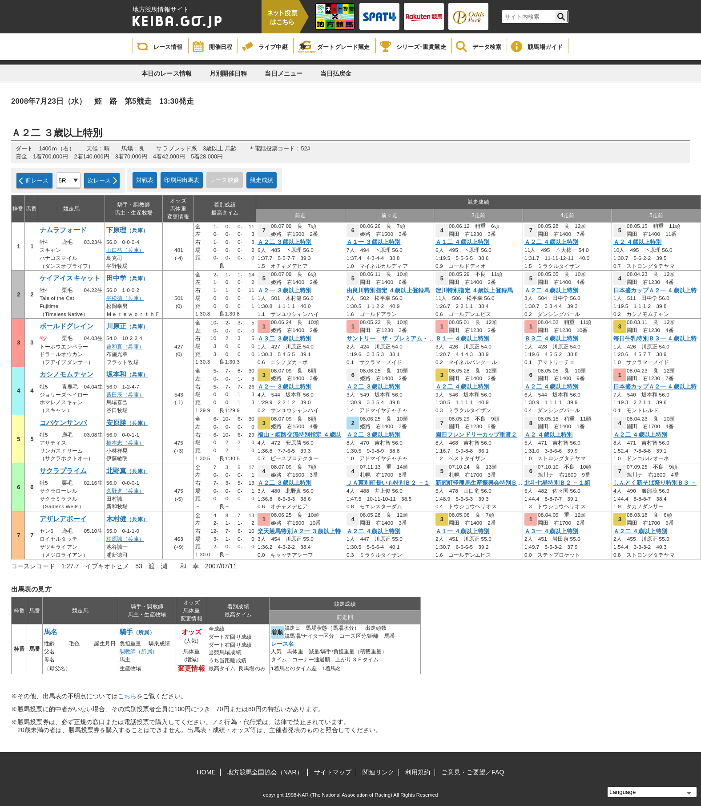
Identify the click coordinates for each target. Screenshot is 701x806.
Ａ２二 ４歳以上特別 (551, 242)
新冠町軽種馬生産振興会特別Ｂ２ (479, 483)
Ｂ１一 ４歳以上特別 (462, 339)
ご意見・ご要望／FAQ (472, 772)
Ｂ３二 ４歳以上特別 (551, 339)
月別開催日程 (228, 73)
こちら (127, 696)
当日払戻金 (336, 73)
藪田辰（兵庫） (125, 395)
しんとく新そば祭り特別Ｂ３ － (655, 483)
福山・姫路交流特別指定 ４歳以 (299, 435)
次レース (99, 180)
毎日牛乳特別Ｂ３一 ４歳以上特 (655, 339)
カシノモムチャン (66, 374)
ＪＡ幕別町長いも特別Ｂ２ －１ (388, 483)
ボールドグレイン (66, 326)
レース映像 (224, 180)
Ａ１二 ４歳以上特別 (462, 242)
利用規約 (417, 772)
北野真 (127, 470)
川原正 (127, 326)
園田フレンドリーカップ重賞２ (476, 435)
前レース (37, 180)
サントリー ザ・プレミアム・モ (390, 339)
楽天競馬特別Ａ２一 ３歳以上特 (299, 531)
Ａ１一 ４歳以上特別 (462, 531)
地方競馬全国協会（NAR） (265, 772)
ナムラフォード (63, 230)
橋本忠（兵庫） (125, 443)
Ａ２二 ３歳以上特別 (284, 242)
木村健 (127, 518)
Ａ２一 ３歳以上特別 (284, 291)
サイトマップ (333, 772)
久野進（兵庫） (125, 491)
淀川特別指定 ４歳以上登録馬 (474, 291)
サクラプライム (63, 470)
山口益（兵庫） (125, 250)
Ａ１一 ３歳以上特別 (373, 242)
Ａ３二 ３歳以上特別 (284, 339)
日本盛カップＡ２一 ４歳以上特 (655, 291)
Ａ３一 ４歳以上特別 (551, 531)
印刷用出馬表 (181, 180)
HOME (206, 772)
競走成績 (262, 180)
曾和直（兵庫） (125, 347)
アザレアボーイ (63, 518)
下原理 (127, 230)
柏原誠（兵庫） (125, 539)
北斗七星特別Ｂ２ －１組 (557, 483)
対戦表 (144, 180)
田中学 (127, 278)
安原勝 (127, 422)
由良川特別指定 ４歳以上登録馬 (388, 291)
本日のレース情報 (166, 73)
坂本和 (127, 374)
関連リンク (378, 772)
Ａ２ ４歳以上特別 (637, 242)
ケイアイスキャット (70, 278)
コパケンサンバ (63, 422)
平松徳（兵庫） (125, 298)
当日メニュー (283, 73)
